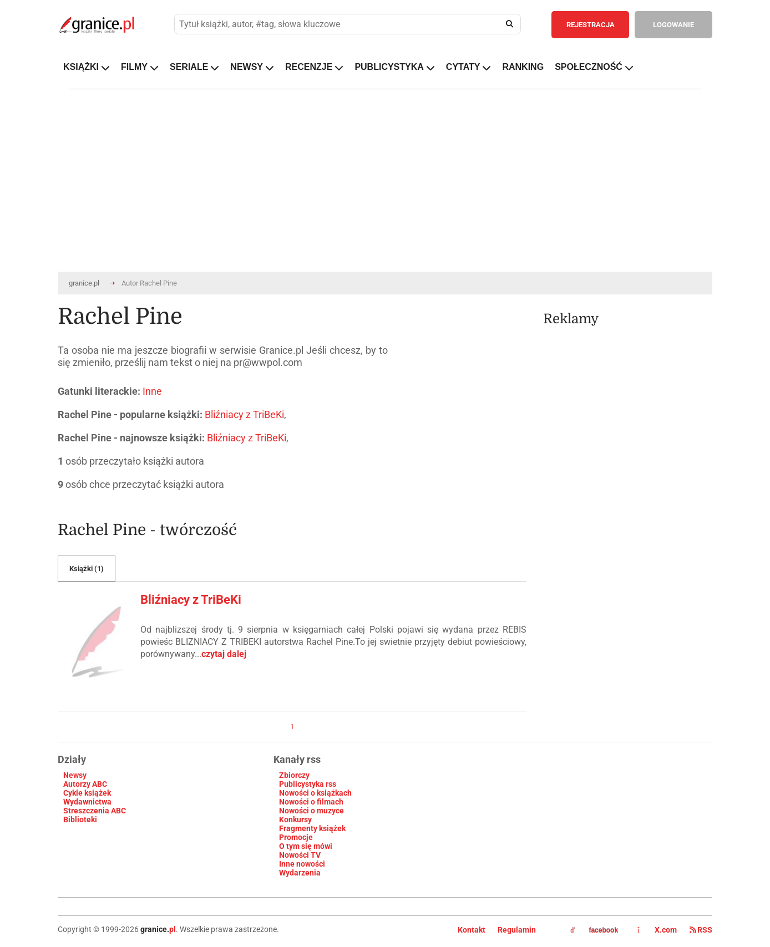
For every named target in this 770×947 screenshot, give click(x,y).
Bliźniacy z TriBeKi (244, 414)
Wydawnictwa (87, 801)
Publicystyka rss (307, 784)
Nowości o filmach (311, 801)
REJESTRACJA (590, 25)
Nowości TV (300, 855)
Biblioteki (80, 819)
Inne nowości (302, 863)
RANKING (523, 67)
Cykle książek (87, 792)
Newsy (75, 775)
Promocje (296, 837)
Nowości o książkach (315, 792)
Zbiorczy (294, 775)
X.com (657, 929)
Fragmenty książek (312, 828)
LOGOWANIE (673, 25)
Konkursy (295, 819)
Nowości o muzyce (311, 810)
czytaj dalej (223, 654)
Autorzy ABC (85, 784)
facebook (594, 930)
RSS (701, 929)
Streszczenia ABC (94, 810)
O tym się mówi (305, 846)
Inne (152, 391)
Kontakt (471, 929)
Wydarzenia (300, 872)
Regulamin (517, 929)
